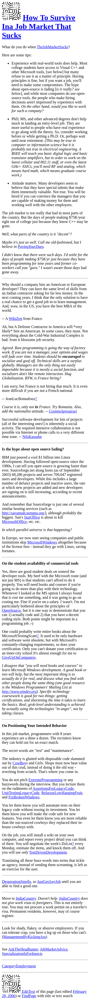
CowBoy (19, 763)
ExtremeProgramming (45, 780)
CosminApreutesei (63, 411)
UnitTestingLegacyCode (20, 793)
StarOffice (32, 517)
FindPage (29, 996)
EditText (18, 991)
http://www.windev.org (19, 691)
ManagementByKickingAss (24, 937)
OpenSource (11, 610)
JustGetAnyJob (49, 882)
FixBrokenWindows (23, 797)
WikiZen (15, 319)
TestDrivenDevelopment (48, 852)
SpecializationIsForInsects (22, 954)
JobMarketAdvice (54, 949)
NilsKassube (32, 437)
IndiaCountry (26, 898)
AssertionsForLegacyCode (53, 788)
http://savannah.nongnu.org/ (23, 513)
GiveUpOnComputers (19, 657)
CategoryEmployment (19, 966)
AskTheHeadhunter (23, 949)
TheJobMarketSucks (52, 47)
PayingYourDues (31, 247)
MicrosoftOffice (14, 522)
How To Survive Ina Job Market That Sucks (38, 26)
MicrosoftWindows (42, 542)
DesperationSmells (16, 882)
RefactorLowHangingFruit (61, 793)
